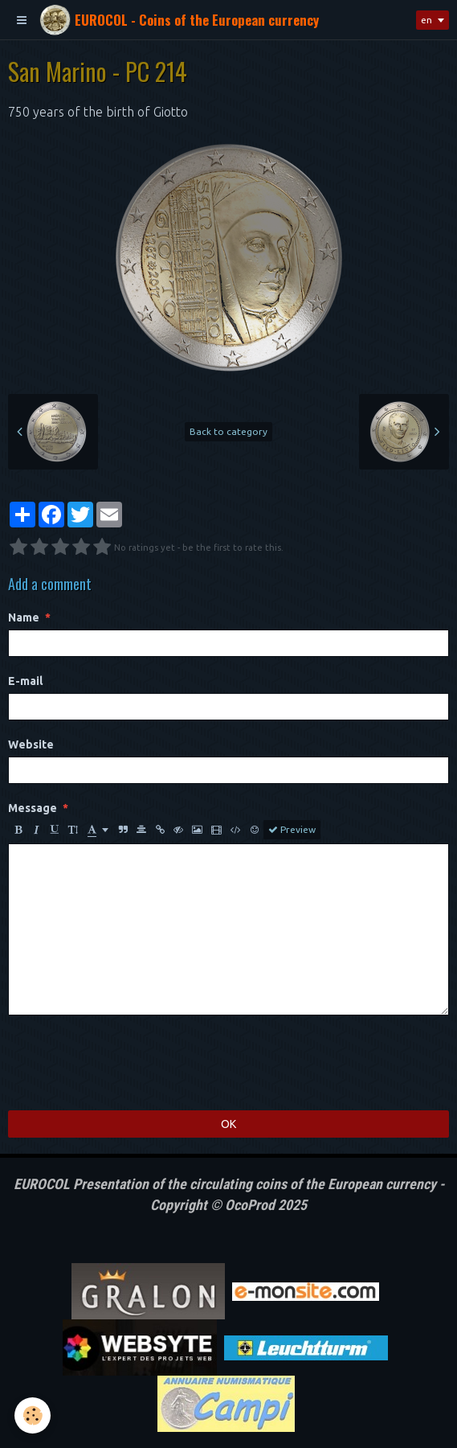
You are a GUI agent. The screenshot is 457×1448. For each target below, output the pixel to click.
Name (23, 617)
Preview (292, 829)
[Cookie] (32, 1415)
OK (228, 1124)
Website (31, 744)
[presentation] (130, 1063)
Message (32, 808)
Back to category (228, 431)
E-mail (25, 681)
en (426, 19)
